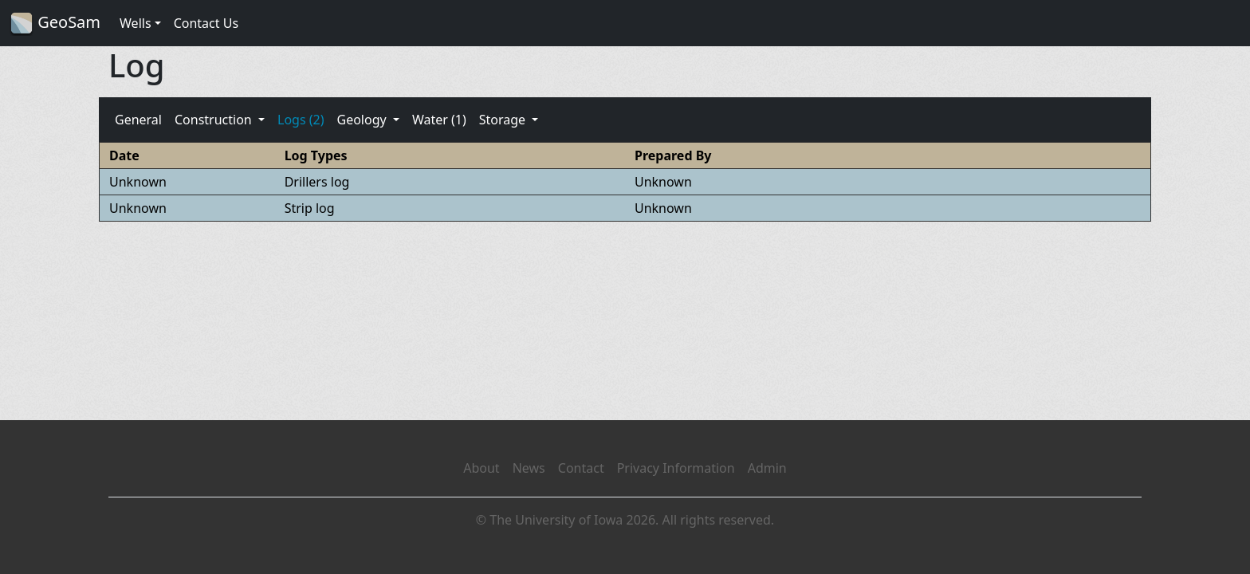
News (529, 468)
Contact (581, 468)
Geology (362, 119)
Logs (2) (300, 119)
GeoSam (55, 23)
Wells (135, 23)
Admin (767, 468)
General (138, 119)
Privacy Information (676, 468)
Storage (504, 119)
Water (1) (439, 119)
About (481, 468)
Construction (215, 119)
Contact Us (206, 23)
